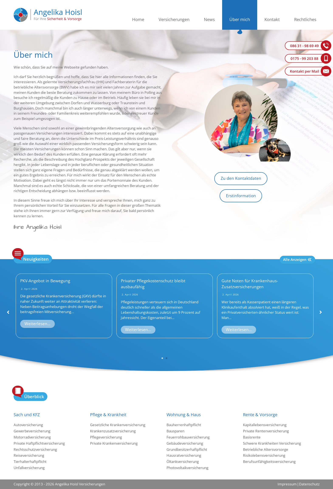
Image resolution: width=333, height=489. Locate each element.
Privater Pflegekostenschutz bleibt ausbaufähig (153, 283)
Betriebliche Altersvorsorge (265, 449)
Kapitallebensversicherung (264, 424)
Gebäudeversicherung (184, 443)
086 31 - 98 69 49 (304, 45)
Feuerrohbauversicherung (188, 437)
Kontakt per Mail (304, 71)
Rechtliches (305, 19)
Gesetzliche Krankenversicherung (117, 424)
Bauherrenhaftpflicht (183, 424)
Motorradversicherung (32, 437)
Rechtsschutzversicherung (35, 449)
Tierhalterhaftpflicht (30, 461)
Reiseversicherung (29, 455)
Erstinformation (241, 195)
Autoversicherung (28, 424)
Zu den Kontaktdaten (241, 178)
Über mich (239, 19)
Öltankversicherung (182, 461)
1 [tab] (162, 358)
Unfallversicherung (29, 467)
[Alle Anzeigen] (297, 260)
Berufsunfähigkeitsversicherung (269, 461)
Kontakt (272, 19)
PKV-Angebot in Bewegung (45, 281)
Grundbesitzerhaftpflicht (186, 449)
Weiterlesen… (37, 323)
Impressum (287, 484)
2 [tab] (166, 358)
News (209, 19)
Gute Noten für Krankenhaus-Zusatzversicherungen (250, 283)
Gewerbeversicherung (32, 431)
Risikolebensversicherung (264, 455)
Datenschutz (309, 484)
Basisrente (252, 437)
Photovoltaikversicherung (187, 467)
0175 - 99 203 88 (304, 58)
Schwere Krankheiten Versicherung (272, 443)
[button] (8, 312)
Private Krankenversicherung (114, 443)
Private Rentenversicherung (266, 431)
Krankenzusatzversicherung (113, 431)
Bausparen (175, 431)
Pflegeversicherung (106, 437)
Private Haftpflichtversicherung (39, 443)
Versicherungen (174, 19)
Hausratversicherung (183, 455)
